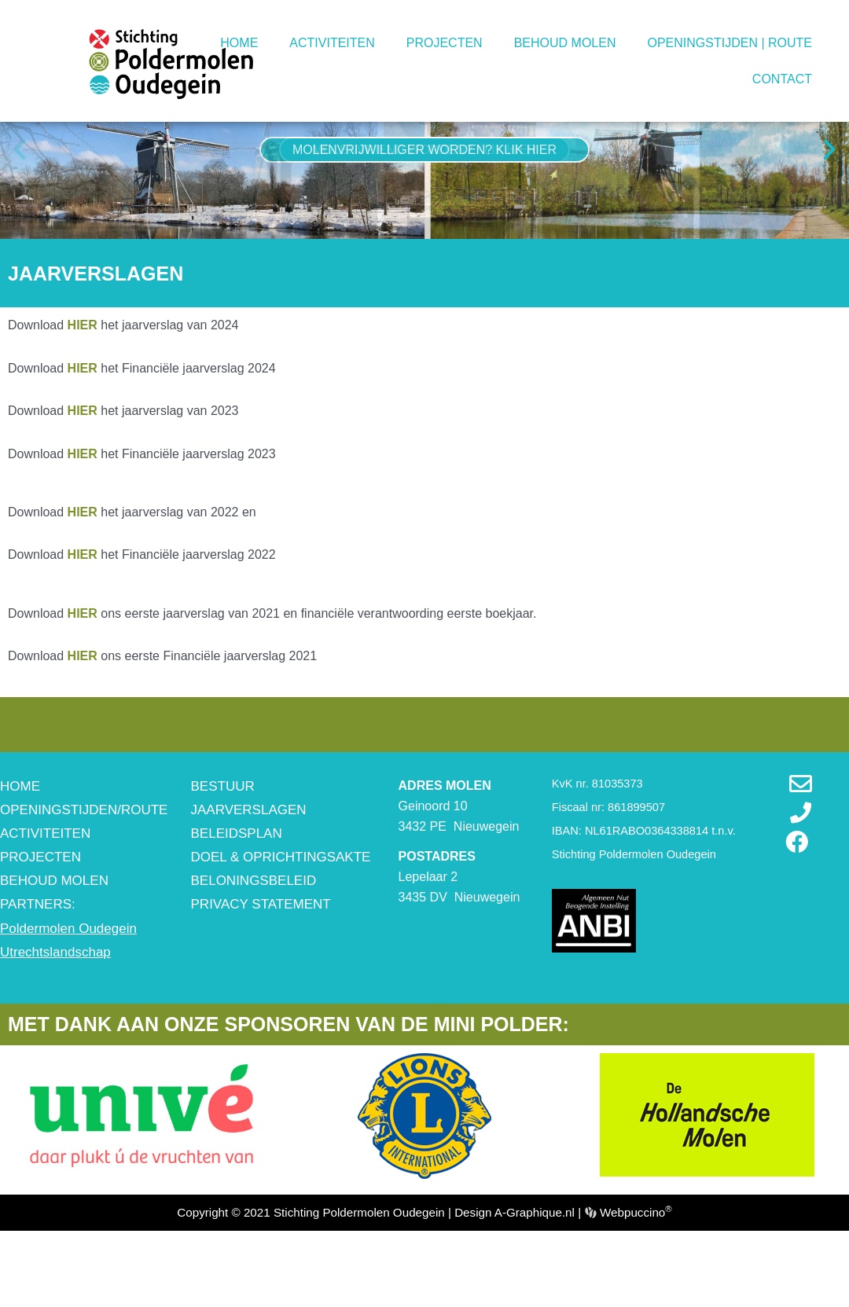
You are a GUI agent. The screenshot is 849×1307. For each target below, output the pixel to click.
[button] (19, 209)
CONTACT (782, 79)
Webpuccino (634, 1272)
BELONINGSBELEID (254, 941)
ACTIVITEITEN (331, 43)
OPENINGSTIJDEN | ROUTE (729, 43)
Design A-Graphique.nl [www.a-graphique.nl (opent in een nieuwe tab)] (514, 1272)
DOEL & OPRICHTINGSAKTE (281, 917)
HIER (82, 673)
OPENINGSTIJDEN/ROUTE (83, 869)
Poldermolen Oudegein (68, 988)
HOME (239, 43)
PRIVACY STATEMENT (261, 964)
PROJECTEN (444, 43)
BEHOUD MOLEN (565, 43)
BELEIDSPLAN (236, 894)
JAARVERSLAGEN (249, 869)
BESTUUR (223, 846)
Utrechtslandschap (55, 1011)
